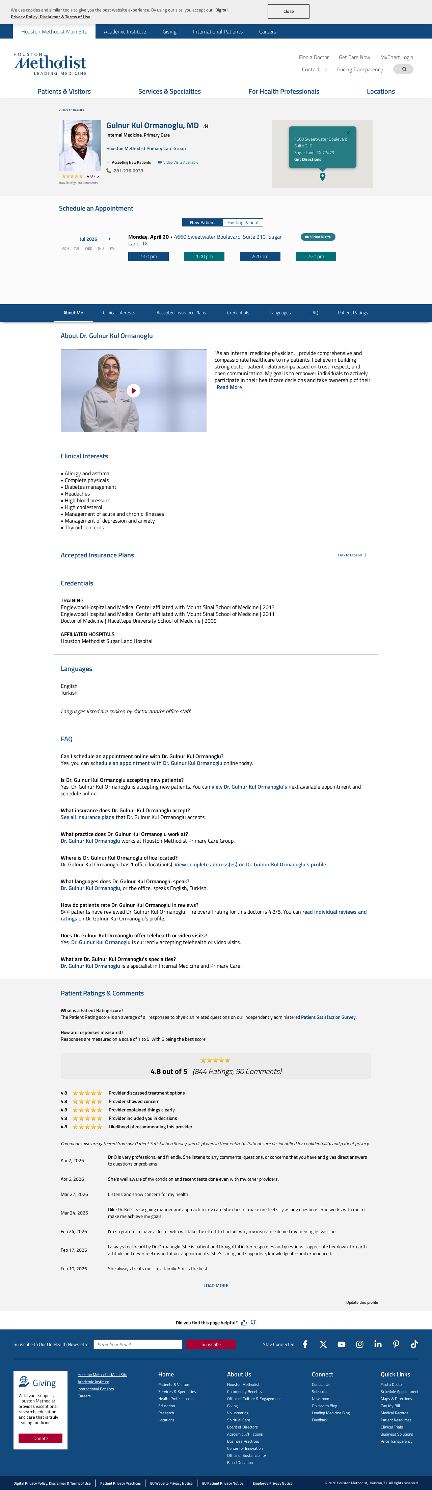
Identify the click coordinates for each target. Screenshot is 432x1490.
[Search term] (404, 69)
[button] (323, 177)
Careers (267, 31)
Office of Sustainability (246, 1455)
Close (289, 11)
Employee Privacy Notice (273, 1483)
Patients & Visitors (174, 1384)
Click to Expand (353, 555)
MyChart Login (396, 57)
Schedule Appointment (399, 1391)
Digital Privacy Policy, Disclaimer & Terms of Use (52, 1483)
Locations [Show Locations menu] (381, 91)
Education (166, 1405)
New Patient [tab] (202, 222)
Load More (216, 1285)
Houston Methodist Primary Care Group (146, 148)
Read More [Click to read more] (229, 387)
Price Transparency (396, 1441)
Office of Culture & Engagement (254, 1398)
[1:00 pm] (148, 256)
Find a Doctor (314, 57)
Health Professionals (176, 1398)
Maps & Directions (396, 1398)
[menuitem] (54, 31)
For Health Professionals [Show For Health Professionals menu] (283, 91)
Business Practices (243, 1441)
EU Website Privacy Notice (171, 1483)
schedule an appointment (120, 763)
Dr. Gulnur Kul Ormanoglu (192, 763)
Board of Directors (242, 1427)
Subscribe (211, 1344)
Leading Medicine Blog (331, 1413)
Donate (40, 1438)
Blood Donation (240, 1462)
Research (166, 1413)
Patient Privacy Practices (120, 1483)
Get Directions (307, 159)
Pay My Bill (390, 1405)
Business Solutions (397, 1434)
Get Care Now (354, 57)
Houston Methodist (243, 1384)
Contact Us (321, 1384)
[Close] (348, 133)
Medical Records (394, 1413)
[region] (216, 12)
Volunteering (237, 1413)
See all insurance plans (87, 817)
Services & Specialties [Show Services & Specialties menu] (169, 91)
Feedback (320, 1420)
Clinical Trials (392, 1427)
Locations (166, 1420)
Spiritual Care (238, 1420)
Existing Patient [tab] (243, 222)
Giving (170, 31)
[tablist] (222, 222)
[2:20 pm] (260, 256)
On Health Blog (324, 1405)
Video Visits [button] (320, 237)
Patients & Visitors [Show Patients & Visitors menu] (64, 91)
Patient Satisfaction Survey (328, 1016)
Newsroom (321, 1398)
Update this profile (362, 1302)
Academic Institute (125, 31)
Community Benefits (244, 1391)
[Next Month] (109, 238)
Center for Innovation (245, 1448)
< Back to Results (71, 110)
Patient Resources (396, 1420)
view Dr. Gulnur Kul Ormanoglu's (249, 787)
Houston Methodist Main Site (54, 31)
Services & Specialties (177, 1391)
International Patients (218, 31)
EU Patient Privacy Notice (222, 1483)
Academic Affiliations (245, 1434)
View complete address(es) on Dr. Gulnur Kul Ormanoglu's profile (250, 864)
